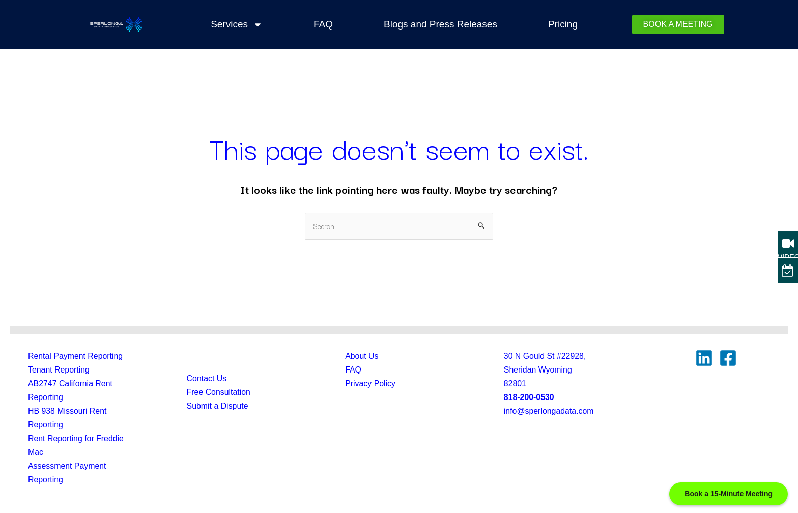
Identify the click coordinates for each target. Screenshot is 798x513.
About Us (362, 356)
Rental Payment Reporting (76, 356)
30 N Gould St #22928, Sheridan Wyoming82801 (545, 370)
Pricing (563, 24)
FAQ (323, 24)
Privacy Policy (370, 383)
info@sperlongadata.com (549, 411)
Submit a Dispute (218, 406)
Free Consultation (219, 392)
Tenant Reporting (59, 369)
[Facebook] (728, 358)
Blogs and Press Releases (440, 24)
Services (237, 24)
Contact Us (207, 379)
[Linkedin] (704, 358)
